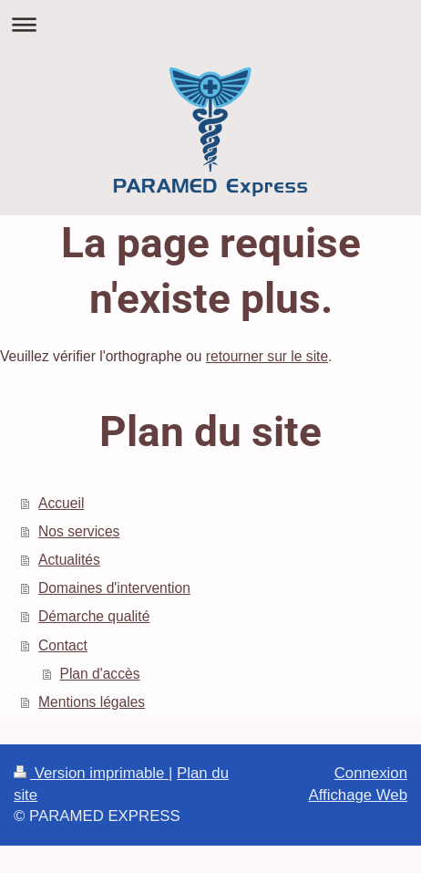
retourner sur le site (267, 356)
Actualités (69, 559)
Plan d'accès (100, 673)
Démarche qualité (93, 616)
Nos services (78, 531)
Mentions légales (91, 702)
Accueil (61, 503)
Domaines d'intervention (114, 588)
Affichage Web (357, 795)
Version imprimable (91, 773)
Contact (62, 645)
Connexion (370, 773)
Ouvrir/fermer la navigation (210, 24)
